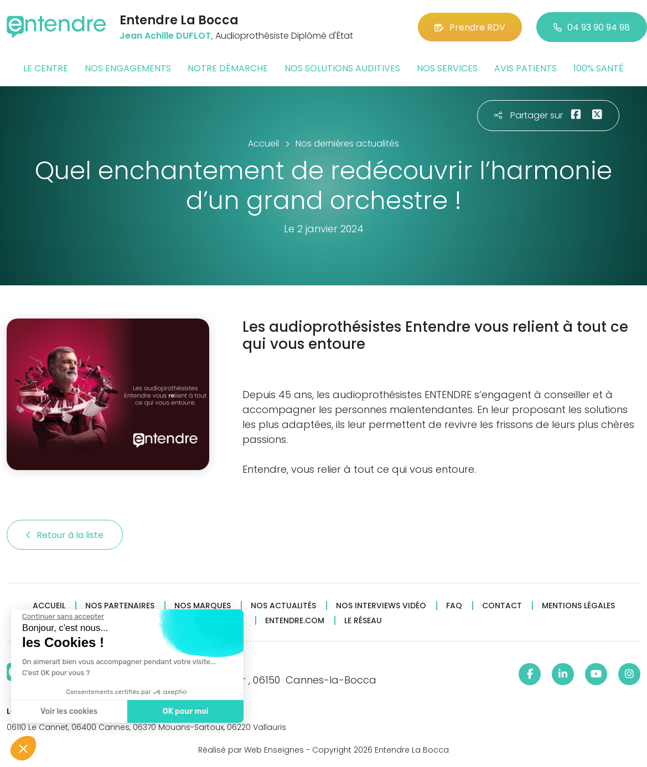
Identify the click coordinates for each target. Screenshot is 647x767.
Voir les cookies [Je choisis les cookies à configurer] (67, 711)
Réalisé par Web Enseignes (251, 749)
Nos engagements (128, 68)
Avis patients (525, 68)
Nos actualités (283, 606)
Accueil (49, 606)
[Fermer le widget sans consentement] (61, 616)
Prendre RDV (469, 27)
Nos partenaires (119, 606)
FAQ (454, 606)
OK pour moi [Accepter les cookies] (184, 711)
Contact (502, 606)
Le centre (45, 68)
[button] (23, 748)
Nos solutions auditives (342, 68)
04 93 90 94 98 (591, 27)
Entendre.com (294, 620)
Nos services (447, 68)
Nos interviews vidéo (381, 606)
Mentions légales (578, 606)
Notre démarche (228, 68)
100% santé (598, 68)
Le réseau (363, 620)
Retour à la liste (65, 535)
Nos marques (202, 606)
